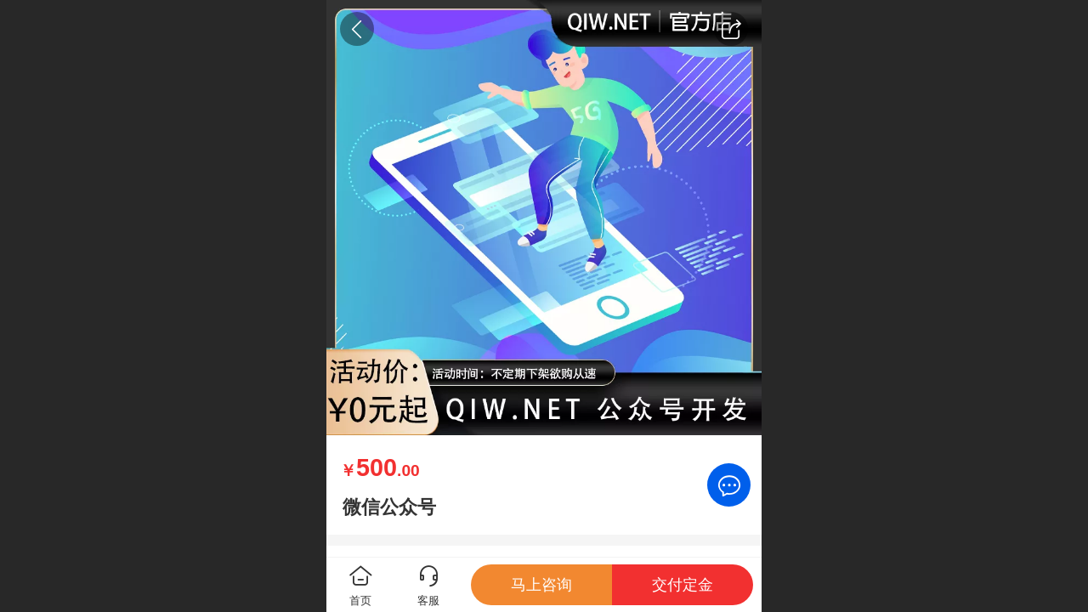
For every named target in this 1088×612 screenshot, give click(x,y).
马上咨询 (541, 584)
